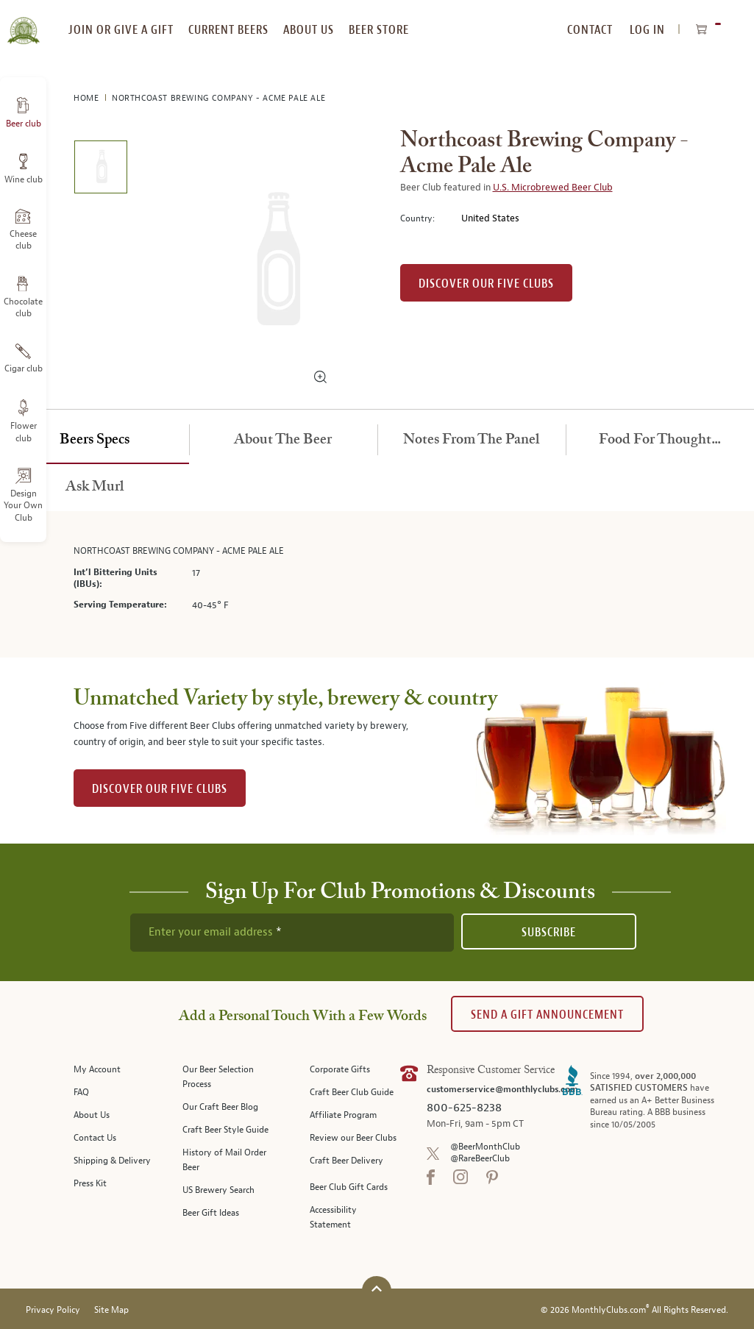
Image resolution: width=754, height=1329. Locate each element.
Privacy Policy (53, 1310)
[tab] (95, 440)
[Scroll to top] (376, 1289)
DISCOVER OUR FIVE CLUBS (159, 789)
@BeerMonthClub (485, 1146)
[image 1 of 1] (100, 169)
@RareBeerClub (480, 1158)
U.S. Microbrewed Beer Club (553, 187)
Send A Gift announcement (547, 1014)
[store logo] (23, 22)
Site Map (111, 1310)
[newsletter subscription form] (292, 932)
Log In (647, 30)
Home (88, 98)
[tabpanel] (377, 584)
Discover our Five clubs (486, 283)
